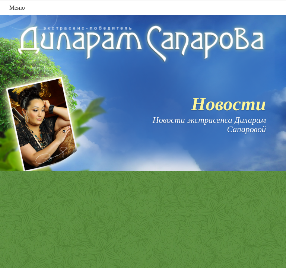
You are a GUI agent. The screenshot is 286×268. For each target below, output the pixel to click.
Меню (17, 7)
